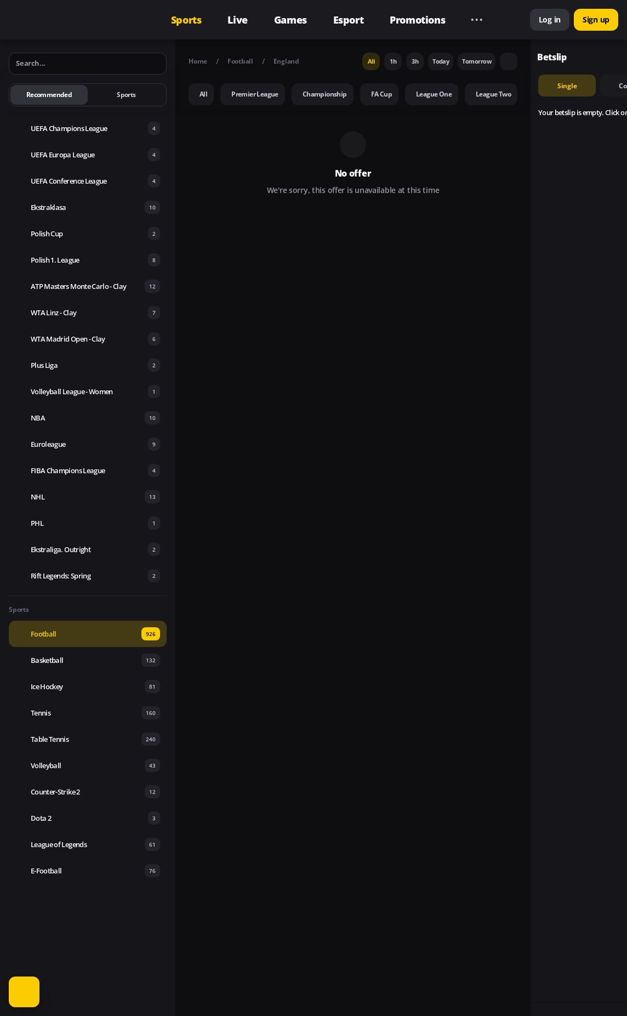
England (286, 61)
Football (240, 61)
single (567, 85)
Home (198, 61)
